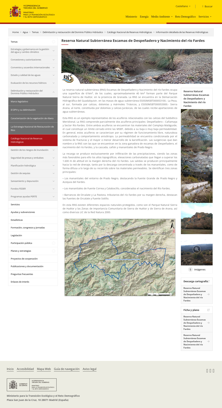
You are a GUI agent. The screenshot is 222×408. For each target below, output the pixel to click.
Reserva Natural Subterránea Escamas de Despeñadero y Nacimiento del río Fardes (194, 294)
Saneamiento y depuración (25, 181)
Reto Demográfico (185, 16)
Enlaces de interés (20, 281)
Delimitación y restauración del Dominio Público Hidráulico (73, 32)
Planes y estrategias (21, 250)
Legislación (16, 235)
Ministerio (131, 16)
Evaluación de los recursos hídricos (28, 82)
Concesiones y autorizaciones (26, 59)
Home (15, 32)
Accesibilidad (25, 369)
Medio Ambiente (160, 16)
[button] (172, 16)
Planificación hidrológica (23, 165)
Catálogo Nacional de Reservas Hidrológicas (129, 32)
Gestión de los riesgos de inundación (29, 149)
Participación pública (21, 243)
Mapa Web (44, 369)
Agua (25, 32)
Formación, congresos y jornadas (28, 227)
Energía (144, 16)
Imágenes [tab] (197, 269)
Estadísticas (17, 219)
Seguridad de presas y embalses (27, 157)
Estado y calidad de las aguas (25, 75)
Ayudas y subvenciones (23, 212)
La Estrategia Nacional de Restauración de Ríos (32, 128)
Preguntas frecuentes (22, 274)
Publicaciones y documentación (27, 266)
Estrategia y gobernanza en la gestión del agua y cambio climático (30, 50)
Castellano (182, 6)
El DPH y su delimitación (23, 109)
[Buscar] (206, 6)
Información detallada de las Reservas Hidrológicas (182, 32)
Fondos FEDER (18, 188)
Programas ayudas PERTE (24, 196)
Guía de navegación (67, 369)
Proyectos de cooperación (24, 258)
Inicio (10, 369)
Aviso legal (89, 369)
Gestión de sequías (20, 173)
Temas (35, 32)
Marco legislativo (19, 101)
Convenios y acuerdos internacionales (30, 67)
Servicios (203, 16)
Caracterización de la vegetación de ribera (32, 118)
